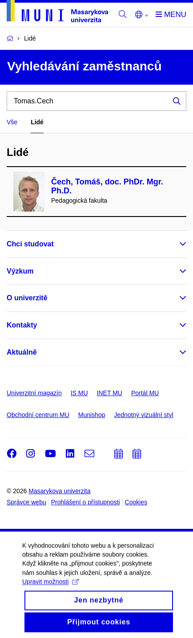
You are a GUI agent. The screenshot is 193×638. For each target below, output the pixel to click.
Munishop (91, 414)
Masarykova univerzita (59, 491)
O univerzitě (27, 298)
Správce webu (26, 502)
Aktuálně (22, 352)
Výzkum (20, 271)
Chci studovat (30, 244)
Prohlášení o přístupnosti (85, 502)
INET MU (109, 393)
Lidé (37, 122)
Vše (12, 122)
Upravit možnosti (50, 587)
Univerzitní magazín (34, 393)
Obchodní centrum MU (38, 414)
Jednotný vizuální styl (143, 414)
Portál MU (145, 393)
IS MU (79, 393)
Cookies (136, 502)
